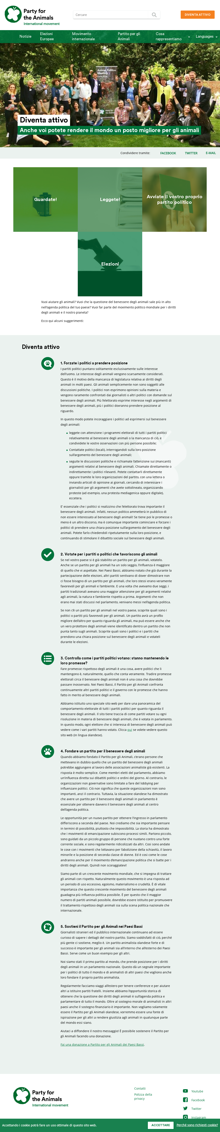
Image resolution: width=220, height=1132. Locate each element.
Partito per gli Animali (129, 36)
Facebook (193, 1100)
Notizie (25, 36)
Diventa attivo (198, 14)
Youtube (192, 1091)
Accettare (160, 1125)
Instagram (194, 1117)
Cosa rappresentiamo (169, 36)
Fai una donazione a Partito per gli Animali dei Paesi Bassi (102, 1044)
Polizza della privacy (143, 1096)
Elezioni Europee (47, 36)
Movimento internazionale (83, 36)
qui (129, 730)
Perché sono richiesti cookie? (197, 1125)
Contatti (140, 1088)
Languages (205, 36)
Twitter (192, 1109)
